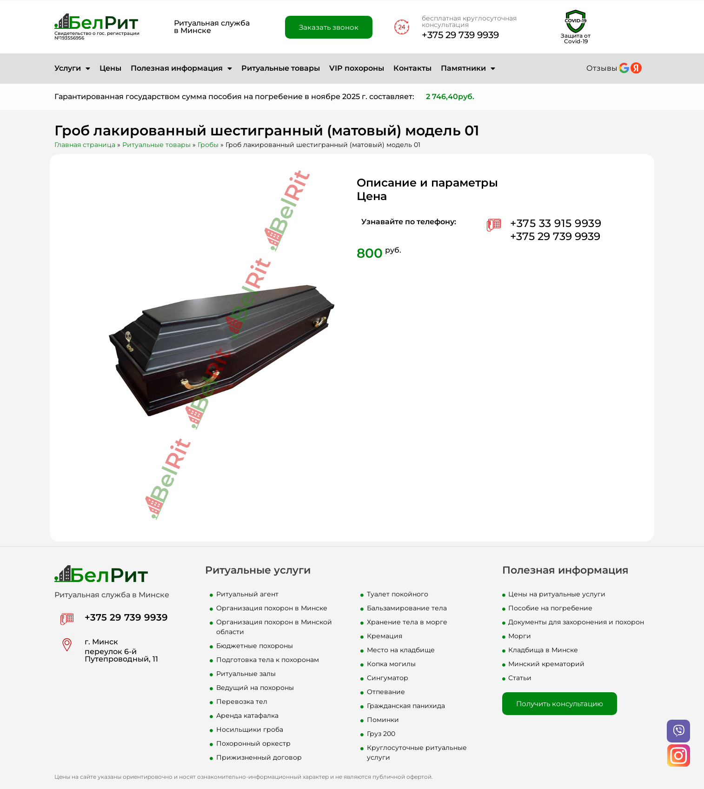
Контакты (412, 68)
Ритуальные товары (280, 68)
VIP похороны (356, 68)
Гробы (208, 144)
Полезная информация (181, 68)
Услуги (72, 68)
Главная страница (84, 144)
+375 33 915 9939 (555, 223)
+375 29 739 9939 (460, 34)
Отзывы (602, 68)
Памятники (468, 68)
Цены (110, 68)
